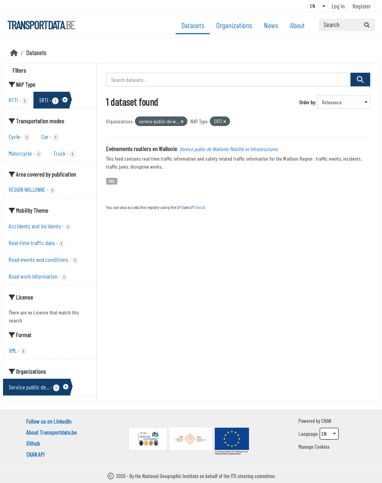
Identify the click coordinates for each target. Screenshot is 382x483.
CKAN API (35, 454)
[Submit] (366, 25)
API (179, 207)
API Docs (197, 207)
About (297, 25)
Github (33, 443)
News (271, 25)
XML (112, 181)
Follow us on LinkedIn (48, 421)
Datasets (192, 25)
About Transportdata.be (51, 432)
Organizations (234, 25)
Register (362, 6)
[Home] (14, 52)
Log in (338, 6)
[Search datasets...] (347, 25)
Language (307, 433)
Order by (307, 102)
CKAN (326, 421)
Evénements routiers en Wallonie (141, 148)
